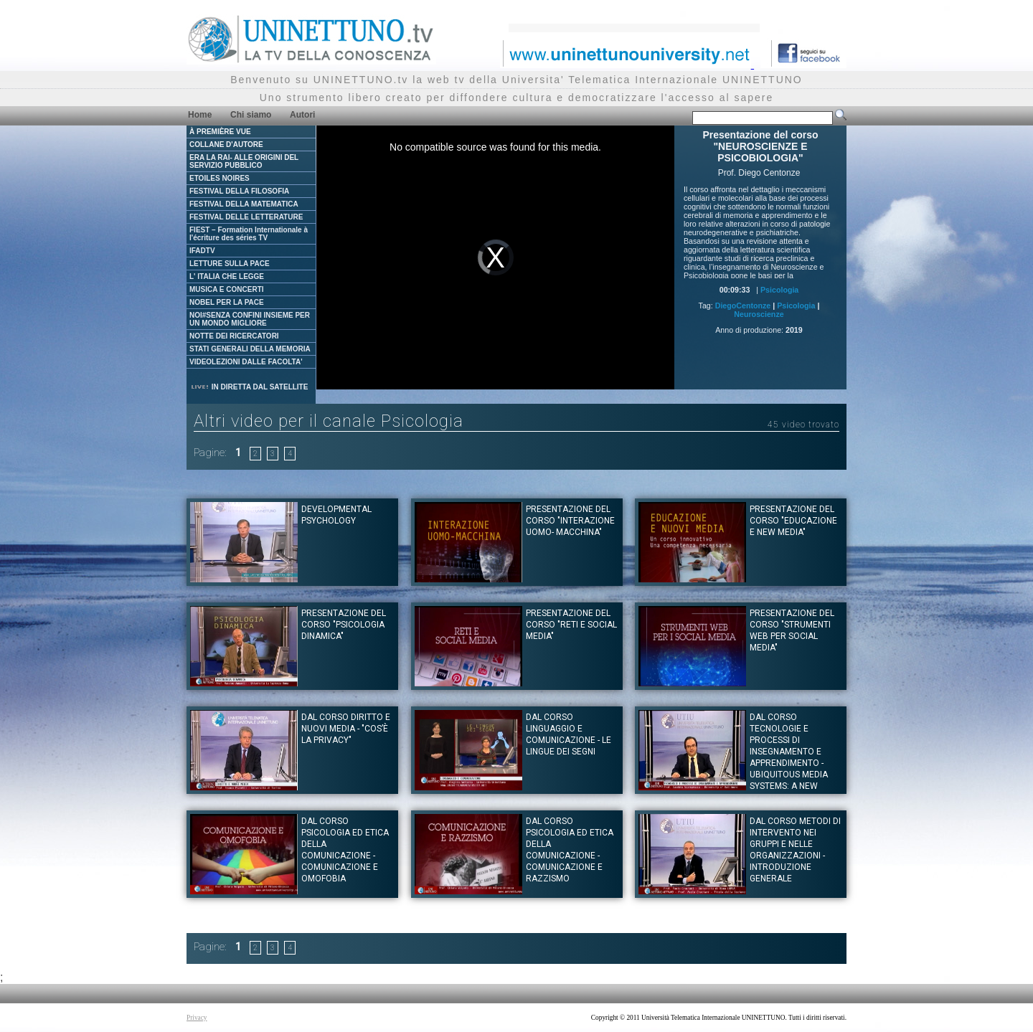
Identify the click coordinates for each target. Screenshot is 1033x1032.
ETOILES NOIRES (219, 178)
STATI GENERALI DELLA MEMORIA (250, 349)
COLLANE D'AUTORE (226, 144)
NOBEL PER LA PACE (226, 302)
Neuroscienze (758, 314)
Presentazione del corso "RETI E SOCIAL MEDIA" (571, 624)
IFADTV (202, 251)
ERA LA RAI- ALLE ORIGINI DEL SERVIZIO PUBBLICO (243, 161)
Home (200, 115)
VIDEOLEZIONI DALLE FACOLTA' (246, 362)
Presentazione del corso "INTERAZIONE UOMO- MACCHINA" (570, 520)
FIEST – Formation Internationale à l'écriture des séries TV (248, 234)
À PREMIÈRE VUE (220, 132)
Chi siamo (250, 115)
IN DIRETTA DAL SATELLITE (249, 387)
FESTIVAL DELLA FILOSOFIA (239, 191)
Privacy (197, 1017)
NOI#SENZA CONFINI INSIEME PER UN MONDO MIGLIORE (249, 319)
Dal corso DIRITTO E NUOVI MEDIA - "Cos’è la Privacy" (345, 728)
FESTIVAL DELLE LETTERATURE (246, 217)
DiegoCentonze (743, 305)
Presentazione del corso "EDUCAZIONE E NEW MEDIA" (793, 520)
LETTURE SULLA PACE (229, 264)
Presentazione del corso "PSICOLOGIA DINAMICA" (343, 624)
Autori (302, 115)
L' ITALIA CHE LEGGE (226, 276)
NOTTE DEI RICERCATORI (234, 336)
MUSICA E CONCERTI (226, 289)
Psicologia (779, 289)
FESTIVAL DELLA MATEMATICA (243, 204)
